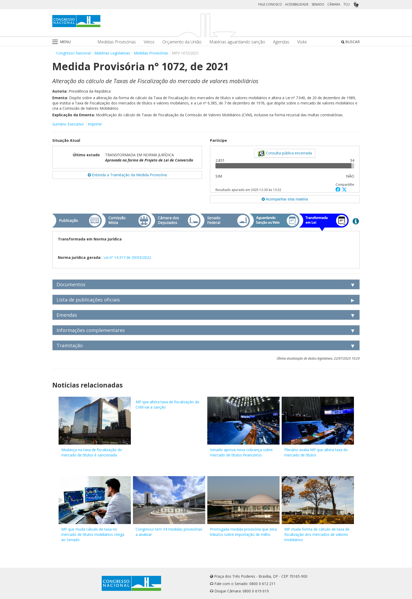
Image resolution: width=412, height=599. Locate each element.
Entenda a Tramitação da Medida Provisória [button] (127, 174)
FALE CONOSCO (270, 4)
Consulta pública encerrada (285, 153)
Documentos (70, 284)
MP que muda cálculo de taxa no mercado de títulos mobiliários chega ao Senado (92, 534)
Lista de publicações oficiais (88, 299)
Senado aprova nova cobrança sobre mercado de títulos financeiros (241, 452)
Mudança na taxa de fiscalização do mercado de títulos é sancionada (91, 452)
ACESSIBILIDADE (296, 4)
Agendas (281, 42)
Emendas (66, 315)
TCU (346, 4)
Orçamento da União (182, 42)
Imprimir (95, 124)
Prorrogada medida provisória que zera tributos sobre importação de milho (243, 532)
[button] (339, 189)
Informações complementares (90, 330)
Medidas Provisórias (116, 42)
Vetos (149, 42)
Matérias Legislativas (112, 53)
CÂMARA (333, 4)
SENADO (318, 4)
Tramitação (69, 345)
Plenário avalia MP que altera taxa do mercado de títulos (316, 452)
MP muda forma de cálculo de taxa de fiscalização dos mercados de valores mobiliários (316, 534)
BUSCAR (350, 41)
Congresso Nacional (73, 53)
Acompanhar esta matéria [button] (285, 199)
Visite (302, 42)
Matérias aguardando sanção (237, 42)
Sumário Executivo (68, 124)
